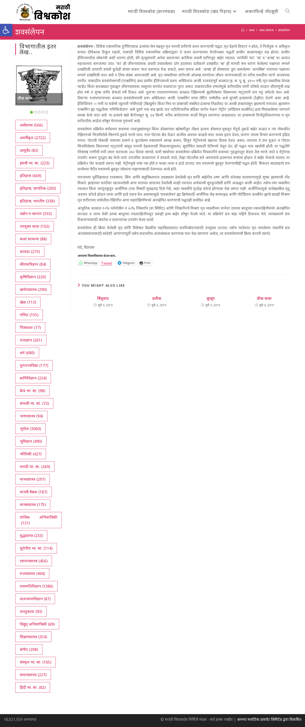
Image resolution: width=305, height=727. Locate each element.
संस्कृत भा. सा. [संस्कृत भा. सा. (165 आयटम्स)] (35, 662)
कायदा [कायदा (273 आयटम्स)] (30, 251)
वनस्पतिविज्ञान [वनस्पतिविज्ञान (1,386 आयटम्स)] (36, 586)
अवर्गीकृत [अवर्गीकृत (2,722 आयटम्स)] (33, 138)
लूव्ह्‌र (211, 298)
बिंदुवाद (103, 298)
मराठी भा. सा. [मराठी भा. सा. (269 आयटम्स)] (35, 466)
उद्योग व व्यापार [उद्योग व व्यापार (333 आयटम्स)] (36, 213)
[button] (6, 30)
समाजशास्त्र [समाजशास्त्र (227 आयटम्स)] (33, 675)
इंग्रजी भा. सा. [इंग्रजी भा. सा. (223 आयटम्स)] (34, 163)
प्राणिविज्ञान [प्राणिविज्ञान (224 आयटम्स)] (33, 378)
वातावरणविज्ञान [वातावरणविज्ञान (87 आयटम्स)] (35, 599)
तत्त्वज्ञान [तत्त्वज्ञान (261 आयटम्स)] (31, 340)
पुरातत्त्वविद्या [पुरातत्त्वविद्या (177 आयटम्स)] (34, 365)
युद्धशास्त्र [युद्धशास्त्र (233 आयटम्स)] (31, 535)
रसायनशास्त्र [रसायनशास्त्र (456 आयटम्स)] (33, 561)
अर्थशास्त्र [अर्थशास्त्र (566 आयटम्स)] (31, 125)
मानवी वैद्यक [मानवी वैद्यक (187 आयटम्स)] (33, 492)
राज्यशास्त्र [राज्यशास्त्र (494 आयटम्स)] (32, 573)
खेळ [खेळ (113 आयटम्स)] (28, 302)
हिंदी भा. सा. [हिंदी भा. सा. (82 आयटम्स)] (33, 687)
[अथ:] (242, 30)
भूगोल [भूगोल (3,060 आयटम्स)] (30, 429)
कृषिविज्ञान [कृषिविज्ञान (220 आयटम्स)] (33, 277)
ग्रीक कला (264, 298)
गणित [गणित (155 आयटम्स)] (29, 315)
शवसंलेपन (284, 30)
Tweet (106, 263)
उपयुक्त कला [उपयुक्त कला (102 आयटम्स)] (34, 226)
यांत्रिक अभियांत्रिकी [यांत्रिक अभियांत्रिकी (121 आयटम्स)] (38, 520)
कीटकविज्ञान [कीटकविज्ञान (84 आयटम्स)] (33, 264)
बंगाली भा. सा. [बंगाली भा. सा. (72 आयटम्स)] (34, 403)
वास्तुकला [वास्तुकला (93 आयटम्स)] (31, 611)
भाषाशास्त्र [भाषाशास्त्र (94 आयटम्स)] (31, 416)
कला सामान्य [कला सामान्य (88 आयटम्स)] (33, 239)
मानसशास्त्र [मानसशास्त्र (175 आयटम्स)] (33, 504)
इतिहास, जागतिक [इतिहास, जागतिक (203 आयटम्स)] (38, 188)
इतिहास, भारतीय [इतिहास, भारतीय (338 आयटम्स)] (37, 201)
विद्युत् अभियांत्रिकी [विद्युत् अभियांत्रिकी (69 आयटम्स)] (37, 624)
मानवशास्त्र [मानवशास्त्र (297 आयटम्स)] (32, 479)
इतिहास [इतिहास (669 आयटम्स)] (30, 176)
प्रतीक (156, 298)
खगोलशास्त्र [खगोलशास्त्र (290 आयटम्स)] (33, 289)
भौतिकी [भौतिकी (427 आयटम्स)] (30, 454)
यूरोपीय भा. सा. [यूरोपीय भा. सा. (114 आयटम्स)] (36, 548)
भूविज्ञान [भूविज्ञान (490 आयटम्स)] (31, 441)
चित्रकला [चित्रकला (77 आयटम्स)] (30, 327)
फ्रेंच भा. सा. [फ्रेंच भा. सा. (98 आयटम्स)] (32, 391)
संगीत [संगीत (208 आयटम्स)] (29, 649)
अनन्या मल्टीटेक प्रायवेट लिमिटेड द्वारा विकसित (269, 719)
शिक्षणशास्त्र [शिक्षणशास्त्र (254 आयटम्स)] (33, 637)
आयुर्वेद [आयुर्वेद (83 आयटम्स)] (29, 150)
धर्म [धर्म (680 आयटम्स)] (27, 353)
